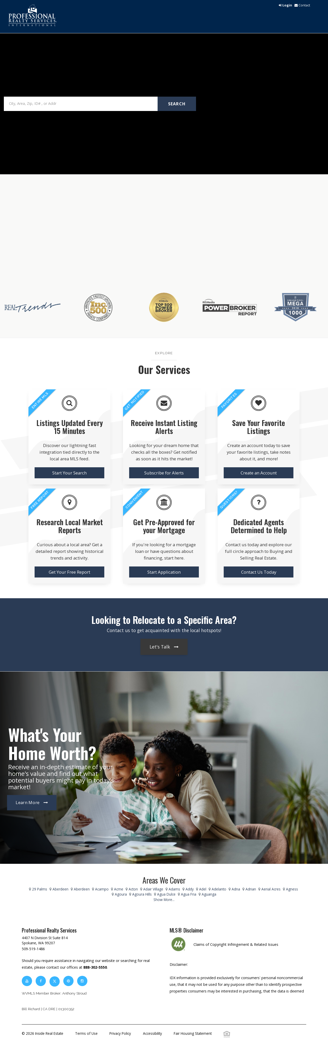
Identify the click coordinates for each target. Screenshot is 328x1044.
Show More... (164, 899)
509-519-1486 (33, 948)
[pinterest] (69, 980)
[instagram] (82, 980)
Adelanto (219, 889)
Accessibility (152, 1033)
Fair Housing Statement (193, 1033)
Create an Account (259, 473)
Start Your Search (69, 473)
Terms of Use (86, 1033)
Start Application (164, 572)
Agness (292, 889)
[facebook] (41, 980)
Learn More (27, 803)
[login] (285, 5)
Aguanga (209, 894)
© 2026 (42, 1033)
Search (177, 104)
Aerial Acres (271, 889)
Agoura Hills (142, 894)
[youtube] (27, 980)
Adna (236, 889)
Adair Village (153, 889)
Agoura (121, 894)
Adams (174, 889)
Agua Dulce (166, 894)
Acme (118, 889)
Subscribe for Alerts (164, 473)
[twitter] (54, 980)
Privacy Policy (120, 1033)
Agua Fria (188, 894)
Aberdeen (60, 889)
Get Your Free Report (69, 572)
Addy (190, 889)
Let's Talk (160, 647)
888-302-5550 (95, 967)
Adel (202, 889)
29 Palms (39, 889)
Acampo (102, 889)
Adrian (250, 889)
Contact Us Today (258, 572)
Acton (133, 889)
